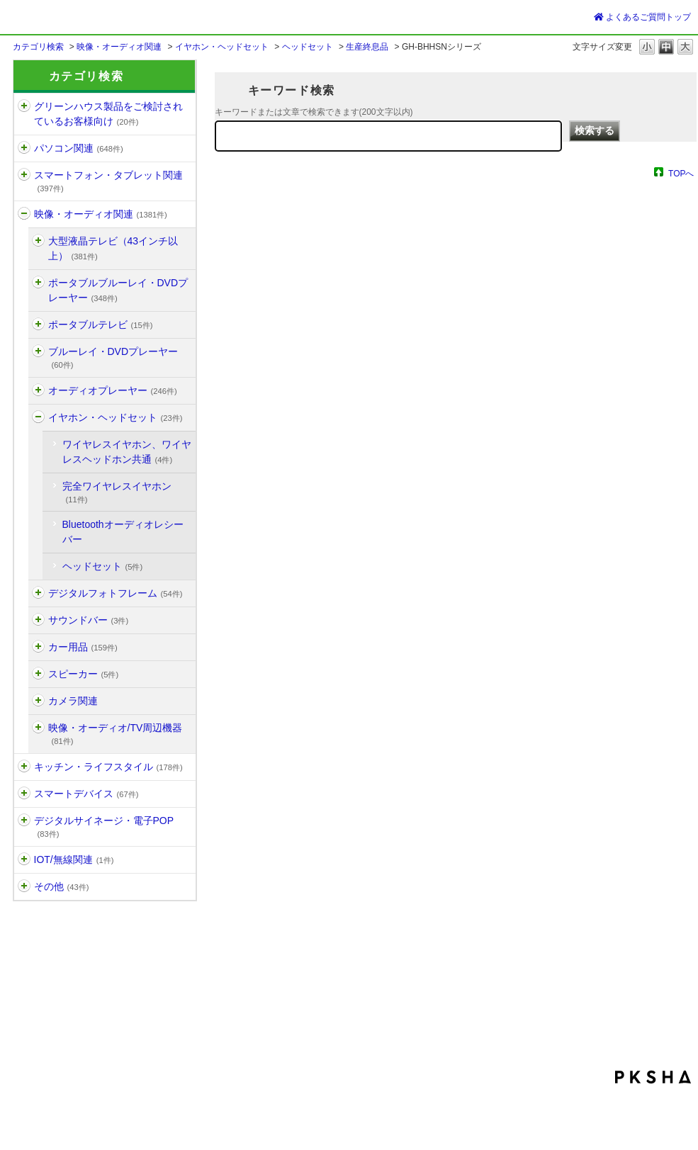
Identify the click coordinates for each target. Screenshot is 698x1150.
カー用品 (83, 647)
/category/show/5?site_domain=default (24, 148)
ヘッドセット (307, 47)
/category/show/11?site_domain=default (24, 214)
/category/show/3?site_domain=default (38, 728)
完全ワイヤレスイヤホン (116, 492)
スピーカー (83, 674)
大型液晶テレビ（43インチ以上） (113, 248)
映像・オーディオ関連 (119, 47)
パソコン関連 (78, 148)
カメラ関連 (73, 700)
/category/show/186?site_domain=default (38, 701)
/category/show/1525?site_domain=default (38, 620)
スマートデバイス (86, 793)
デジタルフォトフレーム (115, 593)
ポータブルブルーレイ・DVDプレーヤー (118, 290)
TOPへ (681, 173)
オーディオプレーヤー (112, 390)
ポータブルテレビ (100, 324)
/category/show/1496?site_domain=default (38, 324)
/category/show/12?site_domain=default (24, 767)
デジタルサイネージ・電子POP (104, 826)
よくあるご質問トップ (642, 17)
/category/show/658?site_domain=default (38, 674)
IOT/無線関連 (74, 859)
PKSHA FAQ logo (653, 1077)
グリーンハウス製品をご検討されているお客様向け (108, 114)
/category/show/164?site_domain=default (38, 390)
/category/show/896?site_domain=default (24, 886)
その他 (61, 886)
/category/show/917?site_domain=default (38, 241)
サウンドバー (88, 620)
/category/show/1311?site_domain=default (38, 417)
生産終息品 (367, 47)
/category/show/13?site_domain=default (24, 820)
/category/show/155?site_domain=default (38, 283)
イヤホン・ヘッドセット (222, 47)
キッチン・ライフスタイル (108, 766)
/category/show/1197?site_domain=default (24, 106)
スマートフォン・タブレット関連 (108, 181)
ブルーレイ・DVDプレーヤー (113, 357)
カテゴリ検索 (38, 47)
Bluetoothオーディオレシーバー (123, 532)
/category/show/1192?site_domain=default (24, 859)
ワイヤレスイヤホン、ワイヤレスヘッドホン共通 (126, 452)
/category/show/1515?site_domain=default (24, 794)
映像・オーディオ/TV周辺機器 (115, 733)
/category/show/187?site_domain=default (38, 593)
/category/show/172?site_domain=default (38, 647)
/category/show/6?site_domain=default (24, 175)
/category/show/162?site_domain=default (38, 351)
